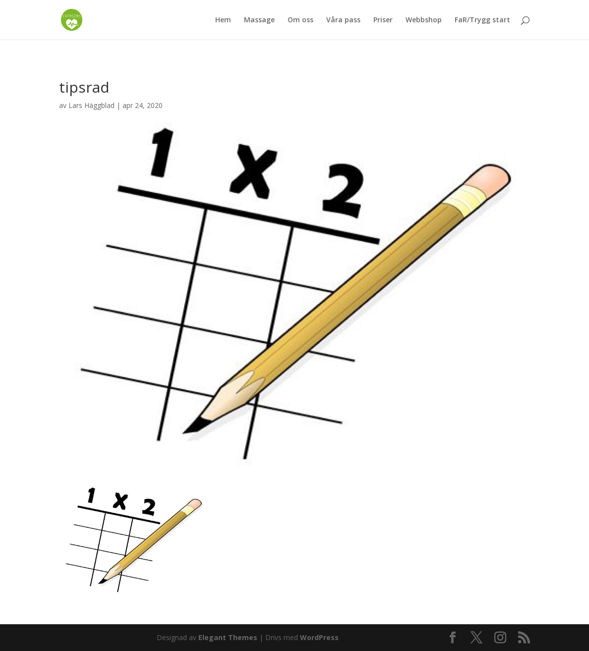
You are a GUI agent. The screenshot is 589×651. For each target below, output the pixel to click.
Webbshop (424, 20)
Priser (383, 20)
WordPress (319, 637)
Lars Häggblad (91, 105)
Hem (223, 20)
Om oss (300, 20)
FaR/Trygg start (482, 20)
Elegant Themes (227, 637)
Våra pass (343, 20)
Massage (259, 20)
